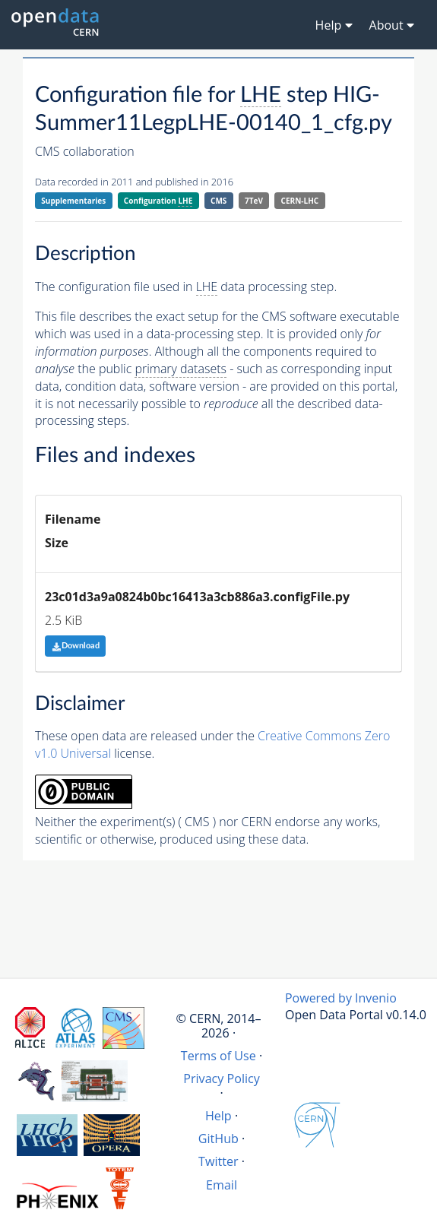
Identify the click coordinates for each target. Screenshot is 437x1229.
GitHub (218, 1138)
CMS (218, 200)
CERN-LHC (300, 200)
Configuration (158, 201)
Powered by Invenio (341, 998)
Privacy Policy (221, 1078)
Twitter (218, 1161)
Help (218, 1115)
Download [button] (76, 645)
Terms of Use (218, 1055)
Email (221, 1185)
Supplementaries (73, 200)
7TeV (254, 200)
